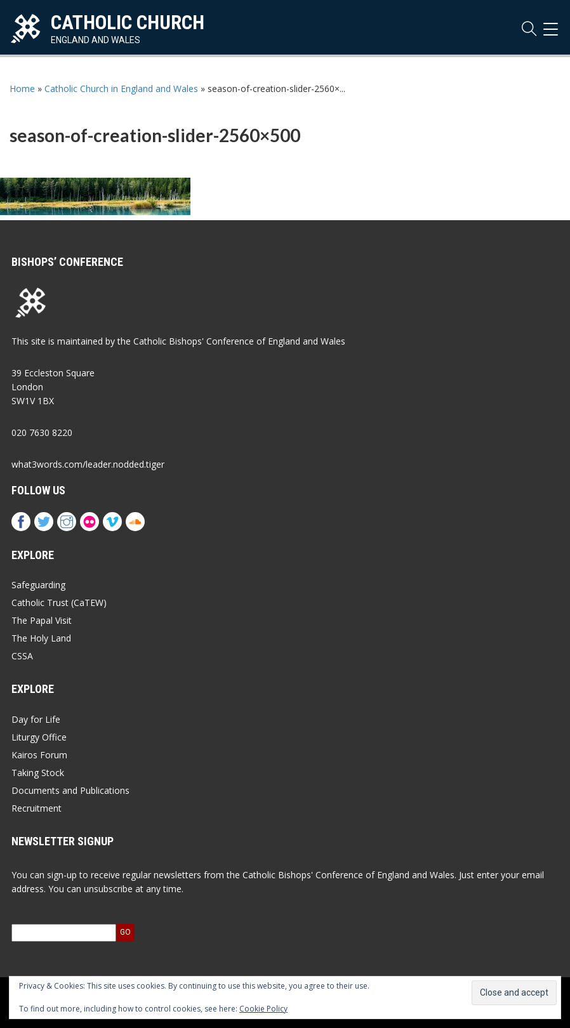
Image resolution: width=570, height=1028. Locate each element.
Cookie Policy (263, 1008)
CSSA (22, 656)
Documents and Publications (70, 790)
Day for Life (35, 719)
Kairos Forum (39, 755)
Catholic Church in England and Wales (121, 88)
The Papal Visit (41, 620)
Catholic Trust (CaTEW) (59, 602)
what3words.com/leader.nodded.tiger (87, 464)
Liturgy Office (39, 737)
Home (22, 88)
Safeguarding (38, 585)
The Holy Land (41, 638)
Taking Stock (37, 773)
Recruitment (36, 808)
